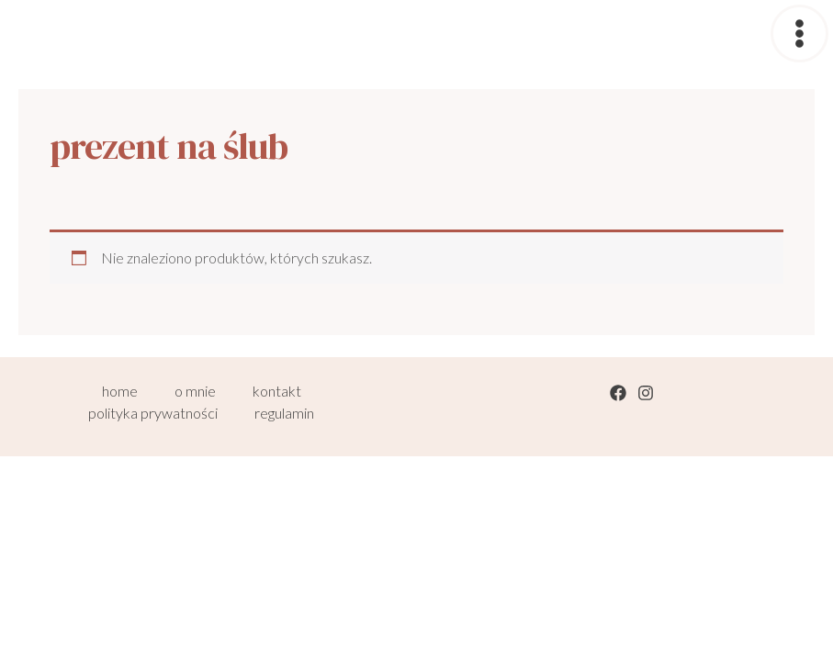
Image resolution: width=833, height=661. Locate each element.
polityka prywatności (153, 412)
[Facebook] (618, 393)
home (120, 390)
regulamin (284, 412)
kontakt (277, 390)
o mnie (195, 390)
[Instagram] (645, 393)
